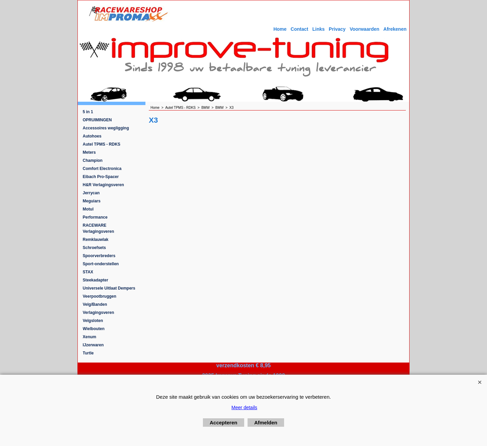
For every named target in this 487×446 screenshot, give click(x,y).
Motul (88, 209)
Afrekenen (395, 29)
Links (318, 29)
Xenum (89, 336)
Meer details (244, 407)
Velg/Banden (95, 304)
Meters (89, 152)
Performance (95, 217)
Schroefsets (94, 247)
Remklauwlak (96, 239)
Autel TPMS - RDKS (101, 144)
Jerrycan (91, 193)
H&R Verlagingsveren (103, 184)
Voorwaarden (364, 29)
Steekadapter (95, 280)
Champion (93, 160)
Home (279, 29)
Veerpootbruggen (99, 296)
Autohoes (92, 136)
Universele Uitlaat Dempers (109, 288)
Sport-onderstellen (101, 264)
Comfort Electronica (102, 168)
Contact (299, 29)
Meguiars (92, 201)
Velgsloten (93, 320)
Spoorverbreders (99, 255)
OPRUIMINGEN (97, 120)
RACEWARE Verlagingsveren (98, 228)
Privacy (337, 29)
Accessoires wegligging (106, 128)
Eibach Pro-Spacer (101, 176)
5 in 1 (88, 111)
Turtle (88, 353)
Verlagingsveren (98, 312)
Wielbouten (94, 328)
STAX (88, 272)
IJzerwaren (93, 345)
